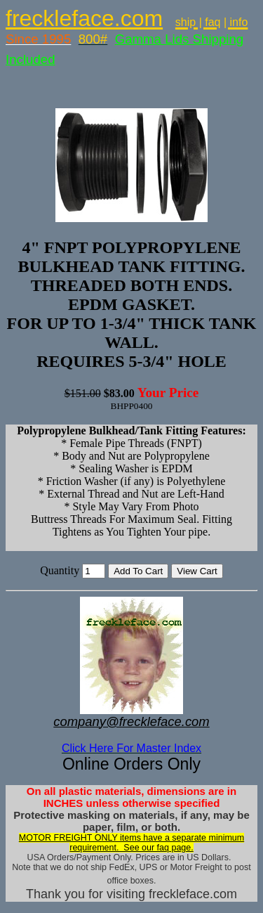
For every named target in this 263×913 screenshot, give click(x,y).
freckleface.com (84, 18)
